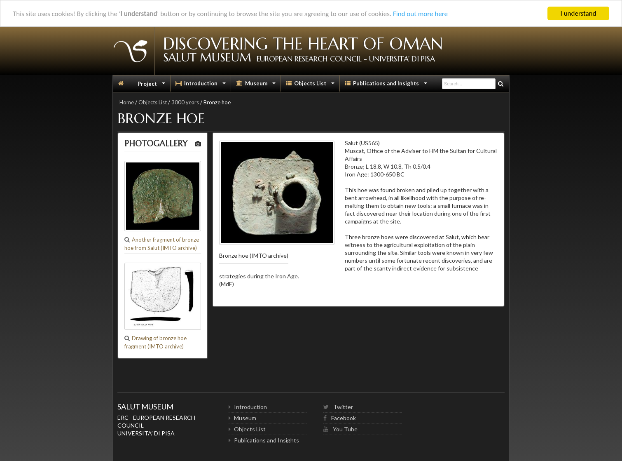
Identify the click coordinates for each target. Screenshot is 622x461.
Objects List (311, 85)
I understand (578, 13)
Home (126, 102)
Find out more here (420, 13)
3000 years (185, 102)
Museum (256, 85)
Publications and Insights (387, 85)
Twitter (338, 406)
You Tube (340, 429)
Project (151, 85)
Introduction (201, 85)
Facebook (339, 417)
